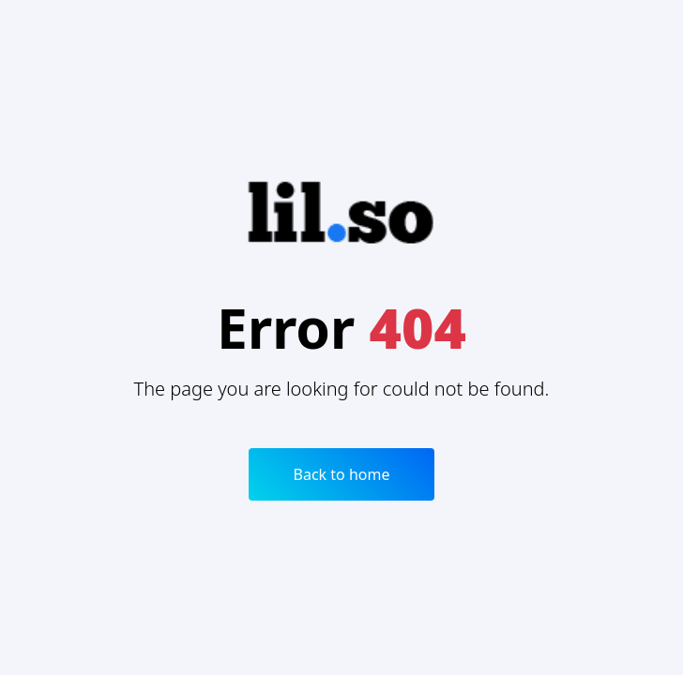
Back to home (342, 474)
